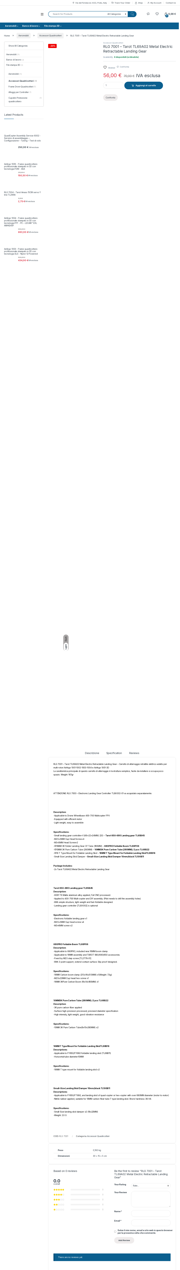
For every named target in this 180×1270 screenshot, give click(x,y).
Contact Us (171, 3)
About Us (113, 1227)
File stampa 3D (52, 26)
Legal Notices (136, 1266)
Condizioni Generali (85, 1227)
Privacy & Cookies (22, 1266)
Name (118, 940)
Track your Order (150, 1227)
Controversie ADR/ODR (87, 1235)
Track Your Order (120, 3)
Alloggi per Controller (20, 92)
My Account (154, 3)
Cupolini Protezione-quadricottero (25, 99)
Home (7, 35)
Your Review (120, 921)
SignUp (166, 1206)
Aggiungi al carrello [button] (75, 1066)
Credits (7, 1266)
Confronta (124, 67)
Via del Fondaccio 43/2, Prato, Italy (89, 3)
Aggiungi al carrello (146, 85)
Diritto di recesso (84, 1248)
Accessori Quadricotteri (50, 35)
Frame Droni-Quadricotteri (22, 86)
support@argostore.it (13, 1245)
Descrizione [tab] (92, 482)
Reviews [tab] (134, 482)
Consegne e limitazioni (87, 1240)
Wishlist (145, 1231)
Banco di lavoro (30, 26)
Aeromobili (10, 26)
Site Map (113, 1235)
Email (117, 950)
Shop (139, 3)
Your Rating (120, 913)
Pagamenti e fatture (85, 1244)
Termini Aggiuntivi (84, 1231)
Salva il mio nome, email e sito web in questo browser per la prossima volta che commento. (145, 960)
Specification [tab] (114, 482)
